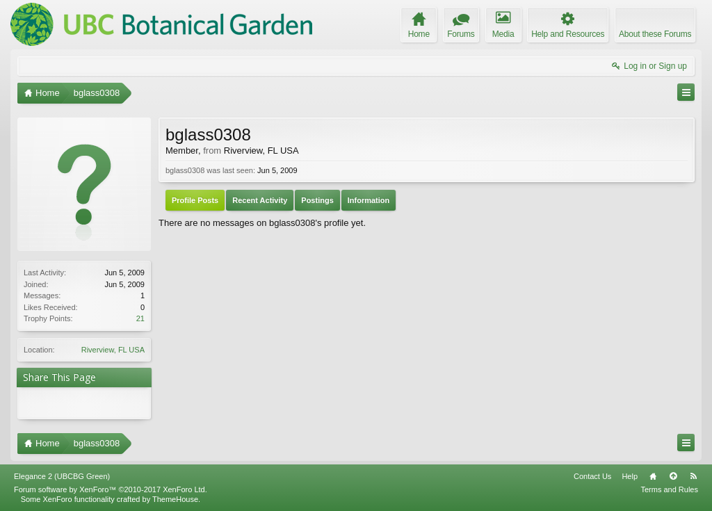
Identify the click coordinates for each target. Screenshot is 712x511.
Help (630, 476)
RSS (693, 476)
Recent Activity (259, 200)
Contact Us (592, 476)
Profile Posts (195, 200)
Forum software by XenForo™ (110, 489)
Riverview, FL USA (113, 350)
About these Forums (655, 34)
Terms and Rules (669, 489)
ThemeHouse (175, 499)
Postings (317, 200)
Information (369, 200)
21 (140, 318)
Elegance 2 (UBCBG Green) (62, 476)
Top (673, 476)
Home (653, 476)
